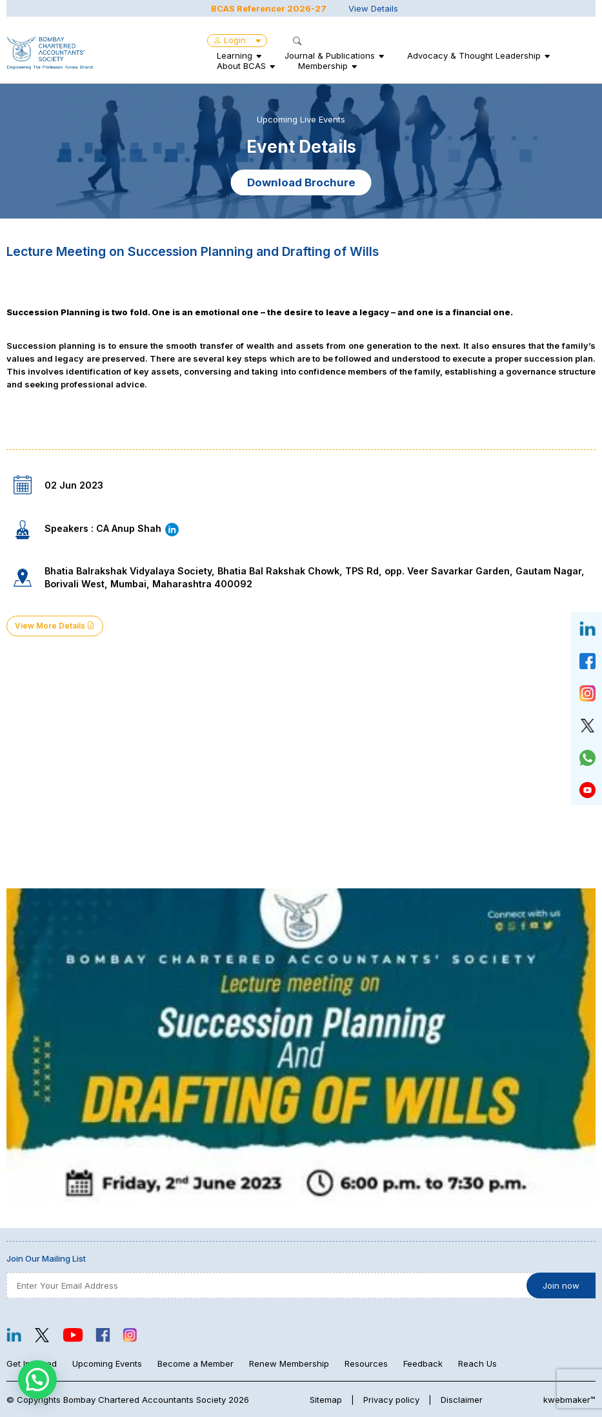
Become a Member (195, 1363)
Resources (366, 1363)
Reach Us (477, 1363)
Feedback (423, 1363)
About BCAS (241, 66)
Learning (234, 55)
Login (237, 40)
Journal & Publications (330, 55)
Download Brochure (301, 182)
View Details (373, 8)
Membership (323, 66)
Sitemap (326, 1399)
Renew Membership (289, 1363)
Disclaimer (462, 1399)
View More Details (55, 625)
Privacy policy (391, 1399)
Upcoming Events (107, 1363)
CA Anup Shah (138, 528)
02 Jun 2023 (74, 485)
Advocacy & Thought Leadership (474, 55)
